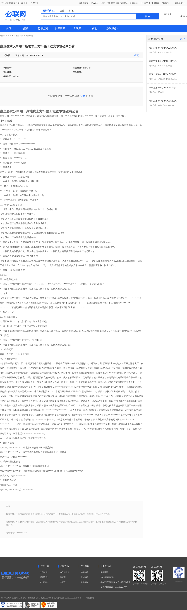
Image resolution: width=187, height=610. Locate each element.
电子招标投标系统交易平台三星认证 (178, 581)
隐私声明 (84, 577)
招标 (25, 28)
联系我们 (44, 577)
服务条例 (84, 582)
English (94, 3)
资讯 (71, 10)
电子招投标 (64, 572)
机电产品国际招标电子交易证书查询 (115, 582)
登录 (25, 3)
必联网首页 (83, 3)
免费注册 (34, 3)
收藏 (136, 55)
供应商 (63, 577)
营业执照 (90, 598)
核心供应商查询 (107, 577)
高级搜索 (167, 14)
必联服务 (112, 28)
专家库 (77, 28)
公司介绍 (44, 572)
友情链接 (44, 582)
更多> (182, 39)
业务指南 (155, 3)
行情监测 (43, 28)
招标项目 (19, 36)
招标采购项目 (49, 11)
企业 (62, 10)
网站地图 (104, 572)
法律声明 (84, 572)
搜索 (147, 16)
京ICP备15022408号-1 (45, 598)
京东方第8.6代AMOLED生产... (163, 48)
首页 (8, 28)
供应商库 (60, 28)
